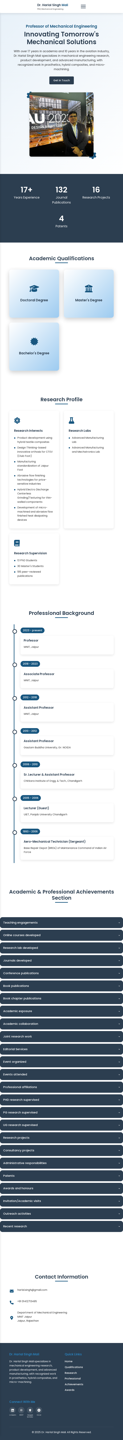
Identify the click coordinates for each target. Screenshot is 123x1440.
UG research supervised (62, 1125)
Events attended (62, 1074)
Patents (62, 1176)
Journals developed (62, 960)
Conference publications (62, 973)
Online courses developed (62, 935)
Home (68, 1361)
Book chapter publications (62, 998)
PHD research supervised (62, 1100)
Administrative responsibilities (62, 1163)
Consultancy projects (62, 1150)
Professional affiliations (62, 1087)
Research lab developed (62, 948)
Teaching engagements (62, 923)
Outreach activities (62, 1214)
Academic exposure (62, 1011)
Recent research (62, 1226)
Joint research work (62, 1036)
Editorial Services (62, 1049)
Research (71, 1373)
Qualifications (74, 1367)
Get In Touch (61, 80)
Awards (69, 1390)
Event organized (62, 1062)
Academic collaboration (62, 1024)
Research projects (62, 1138)
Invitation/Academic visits (62, 1201)
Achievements (74, 1384)
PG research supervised (62, 1112)
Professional (73, 1378)
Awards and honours (62, 1188)
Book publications (62, 986)
